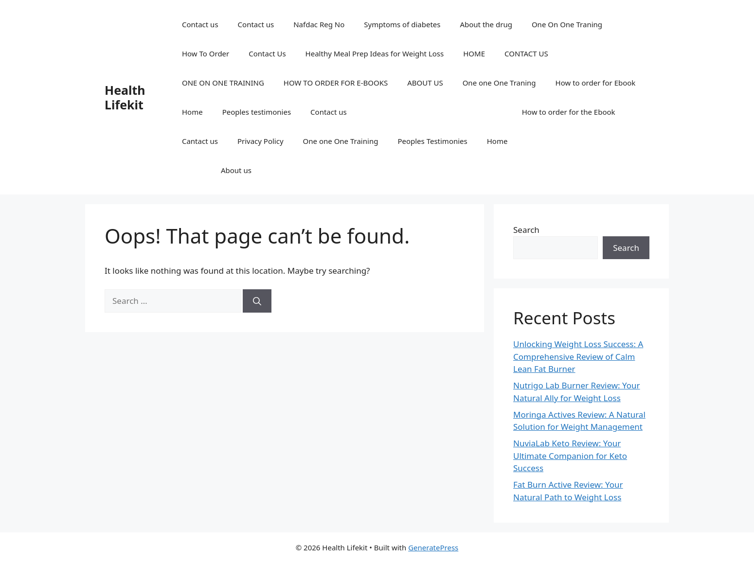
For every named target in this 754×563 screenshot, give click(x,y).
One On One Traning (567, 24)
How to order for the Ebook (568, 112)
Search (526, 229)
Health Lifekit (125, 97)
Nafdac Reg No (318, 24)
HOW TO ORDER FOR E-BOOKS (336, 83)
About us (236, 170)
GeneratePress (433, 547)
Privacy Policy (260, 141)
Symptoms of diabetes (402, 24)
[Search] (257, 301)
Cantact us (200, 141)
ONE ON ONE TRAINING (223, 83)
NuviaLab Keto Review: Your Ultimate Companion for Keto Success (570, 456)
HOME (474, 53)
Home (192, 112)
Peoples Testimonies (432, 141)
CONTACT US (526, 53)
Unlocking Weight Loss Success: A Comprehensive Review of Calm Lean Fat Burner (578, 356)
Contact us (200, 24)
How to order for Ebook (596, 83)
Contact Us (267, 53)
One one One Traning (499, 83)
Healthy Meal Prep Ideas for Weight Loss (374, 53)
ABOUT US (425, 83)
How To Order (205, 53)
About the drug (486, 24)
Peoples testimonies (256, 112)
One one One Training (340, 141)
